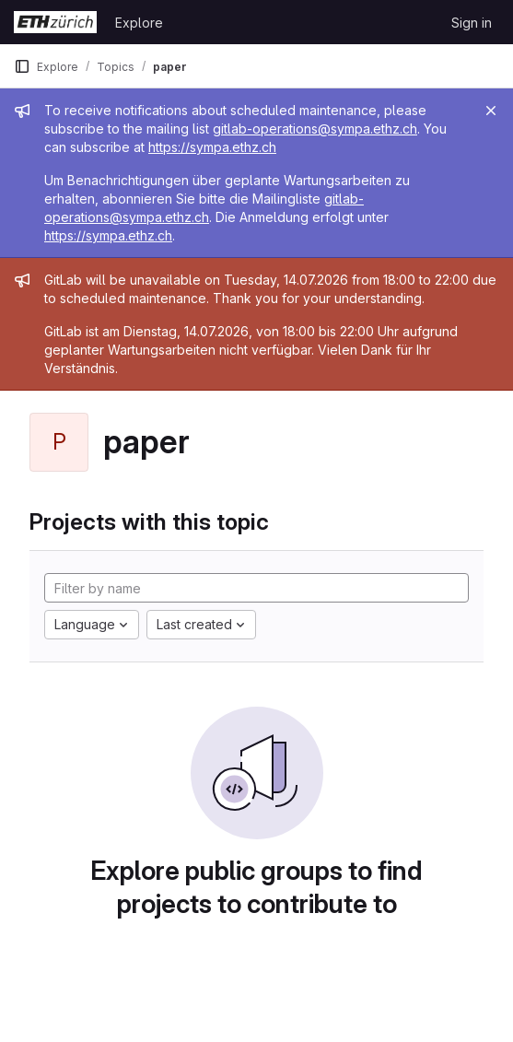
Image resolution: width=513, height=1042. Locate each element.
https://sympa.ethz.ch (212, 147)
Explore (139, 22)
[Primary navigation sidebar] (22, 66)
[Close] (491, 111)
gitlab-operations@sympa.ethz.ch (315, 128)
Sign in (471, 22)
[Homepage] (55, 22)
